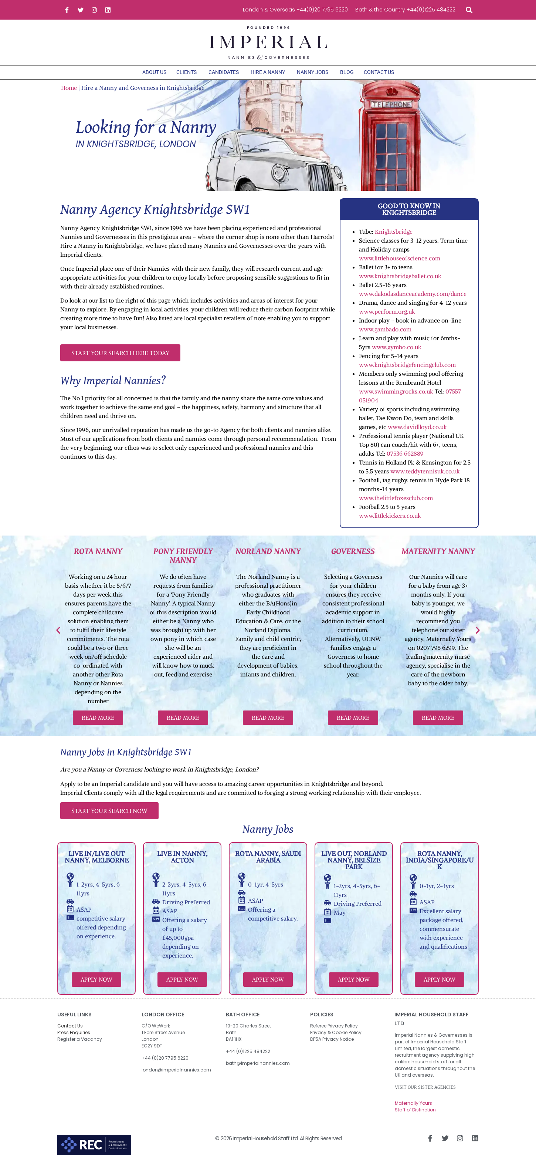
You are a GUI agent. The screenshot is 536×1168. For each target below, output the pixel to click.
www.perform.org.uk (387, 314)
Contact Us (70, 1029)
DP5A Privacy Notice (332, 1042)
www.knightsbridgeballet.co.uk (400, 278)
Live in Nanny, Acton (182, 859)
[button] (469, 10)
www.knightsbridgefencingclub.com (407, 367)
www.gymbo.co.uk (396, 349)
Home (69, 90)
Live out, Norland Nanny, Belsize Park (354, 863)
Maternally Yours (413, 1106)
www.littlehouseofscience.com (399, 260)
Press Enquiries (73, 1035)
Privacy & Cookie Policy (336, 1035)
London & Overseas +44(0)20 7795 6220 (295, 9)
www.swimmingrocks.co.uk (396, 394)
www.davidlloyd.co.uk (417, 429)
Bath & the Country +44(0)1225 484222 (405, 9)
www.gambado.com (385, 331)
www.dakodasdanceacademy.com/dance (413, 296)
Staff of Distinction (415, 1113)
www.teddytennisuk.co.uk (425, 473)
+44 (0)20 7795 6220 (165, 1060)
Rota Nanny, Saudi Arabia (268, 859)
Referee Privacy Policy (334, 1029)
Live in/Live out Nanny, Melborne (97, 859)
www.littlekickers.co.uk (390, 518)
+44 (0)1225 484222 (248, 1054)
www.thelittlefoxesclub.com (396, 500)
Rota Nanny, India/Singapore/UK (440, 863)
